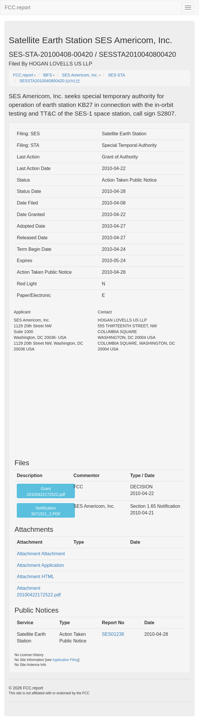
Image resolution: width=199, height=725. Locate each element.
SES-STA (116, 75)
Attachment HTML (35, 576)
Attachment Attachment (41, 553)
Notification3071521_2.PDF (46, 511)
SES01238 (113, 634)
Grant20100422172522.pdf (46, 491)
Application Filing (65, 660)
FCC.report (17, 7)
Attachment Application (40, 565)
